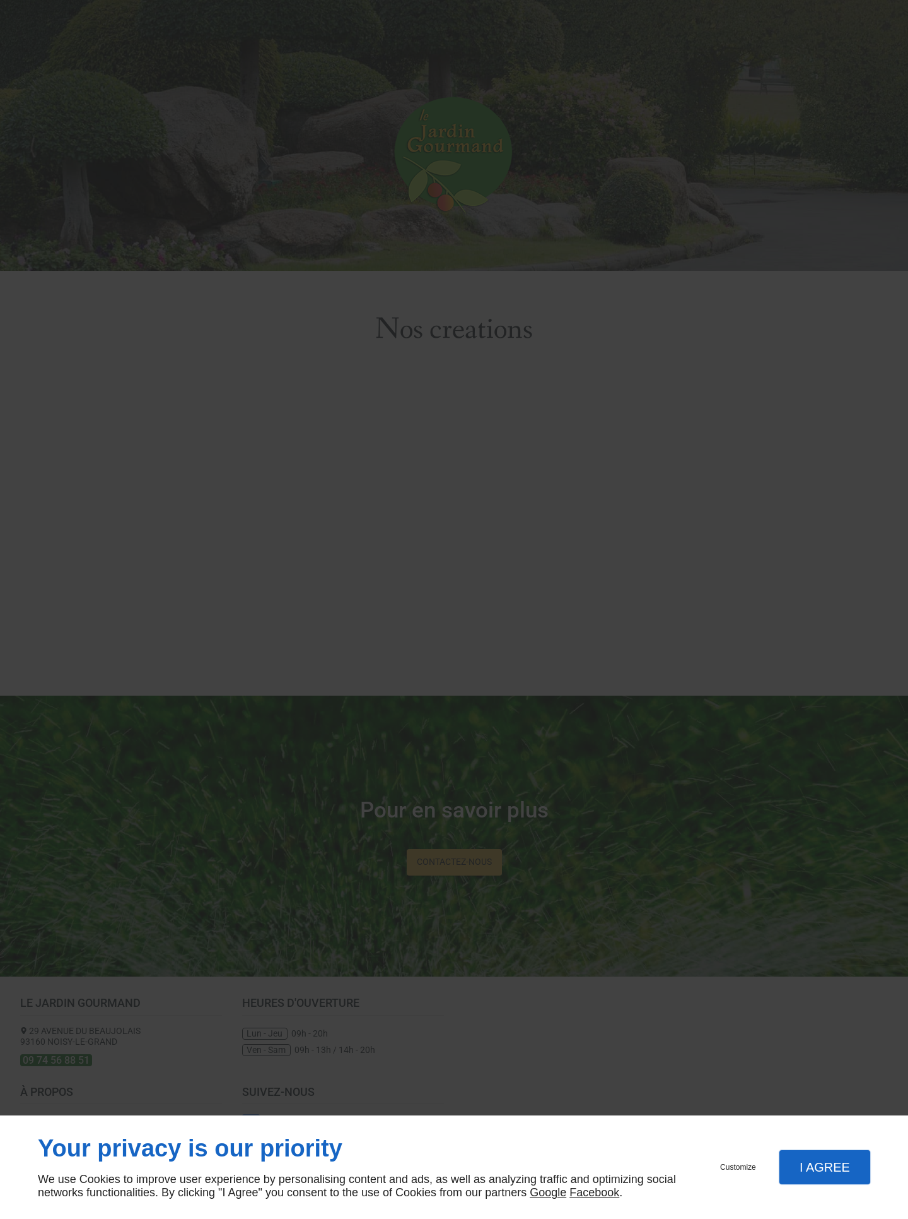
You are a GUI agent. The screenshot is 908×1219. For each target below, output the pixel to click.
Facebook (594, 1192)
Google (548, 1192)
